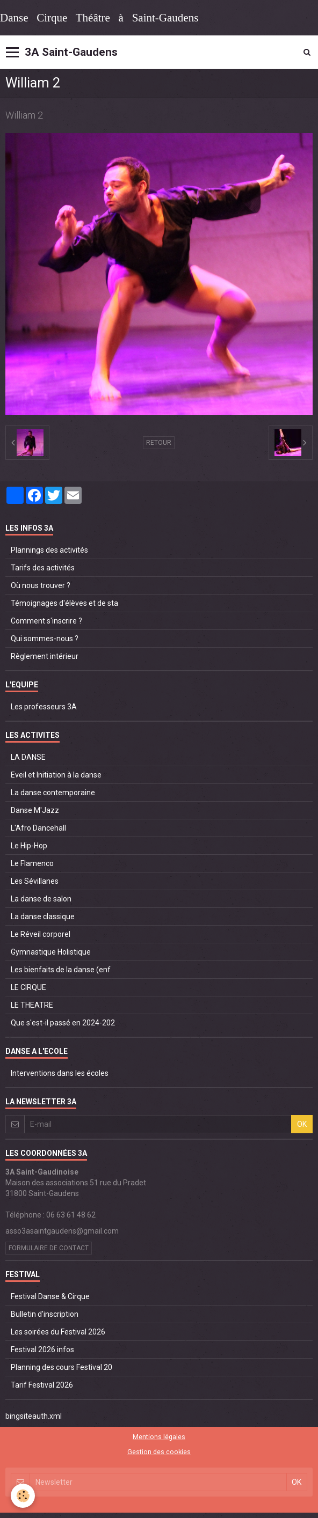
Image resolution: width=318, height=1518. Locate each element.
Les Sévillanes (35, 881)
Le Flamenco (32, 863)
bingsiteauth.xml (33, 1416)
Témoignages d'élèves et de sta (64, 603)
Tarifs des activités (43, 567)
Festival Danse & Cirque (50, 1296)
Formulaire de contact (49, 1248)
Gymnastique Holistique (51, 952)
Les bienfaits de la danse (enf (61, 969)
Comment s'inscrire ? (46, 621)
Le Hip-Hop (29, 845)
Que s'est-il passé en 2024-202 (63, 1022)
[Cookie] (23, 1496)
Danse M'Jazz (35, 810)
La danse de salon (41, 898)
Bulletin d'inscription (44, 1314)
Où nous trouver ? (40, 585)
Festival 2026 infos (42, 1349)
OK (302, 1124)
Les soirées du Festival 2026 (58, 1332)
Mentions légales (159, 1437)
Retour (158, 442)
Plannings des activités (49, 550)
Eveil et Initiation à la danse (56, 775)
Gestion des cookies (159, 1452)
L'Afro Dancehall (38, 828)
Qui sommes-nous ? (44, 638)
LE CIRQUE (28, 987)
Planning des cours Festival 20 (61, 1367)
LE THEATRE (32, 1005)
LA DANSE (28, 757)
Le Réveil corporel (40, 934)
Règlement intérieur (44, 656)
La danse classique (43, 916)
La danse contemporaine (53, 792)
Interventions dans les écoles (60, 1073)
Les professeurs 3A (44, 706)
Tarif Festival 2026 (42, 1385)
